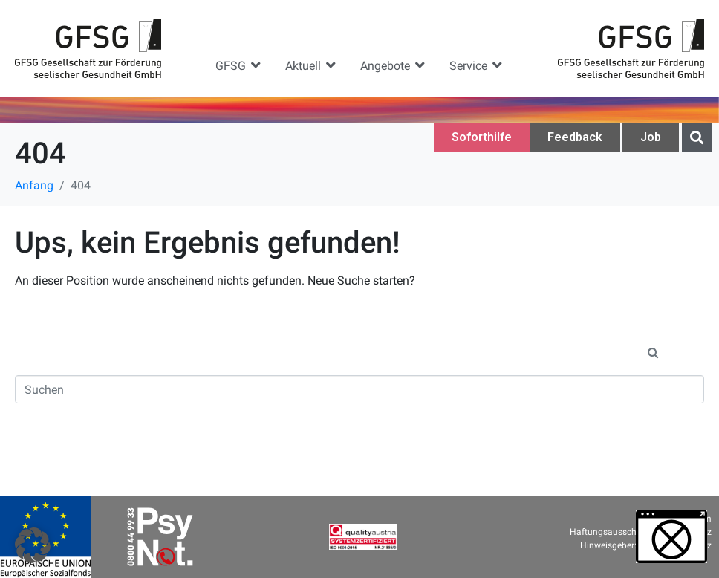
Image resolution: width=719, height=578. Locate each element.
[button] (239, 65)
